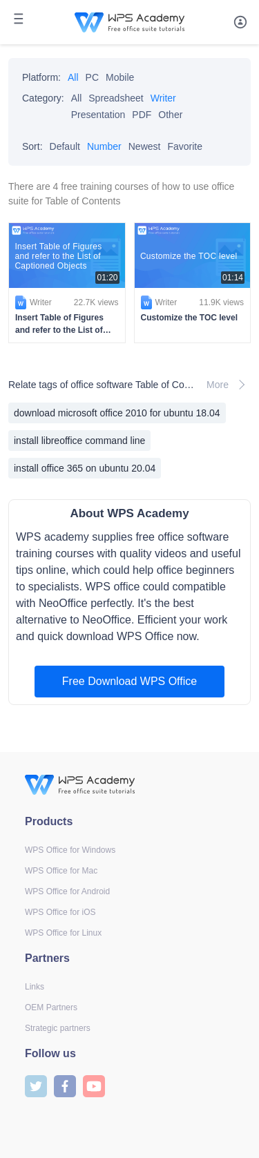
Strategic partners (57, 1028)
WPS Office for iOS (60, 912)
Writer (163, 98)
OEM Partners (51, 1007)
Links (34, 987)
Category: (43, 98)
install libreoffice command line (79, 440)
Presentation (98, 114)
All (73, 77)
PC (92, 77)
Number (104, 146)
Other (170, 114)
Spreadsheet (115, 98)
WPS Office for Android (67, 891)
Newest (144, 146)
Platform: (41, 77)
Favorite (184, 146)
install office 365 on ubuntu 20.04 (84, 468)
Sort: (32, 146)
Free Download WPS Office (129, 681)
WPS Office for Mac (61, 871)
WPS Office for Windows (70, 850)
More (229, 384)
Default (65, 146)
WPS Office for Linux (63, 933)
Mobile (120, 77)
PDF (141, 114)
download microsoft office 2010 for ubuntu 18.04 (117, 412)
